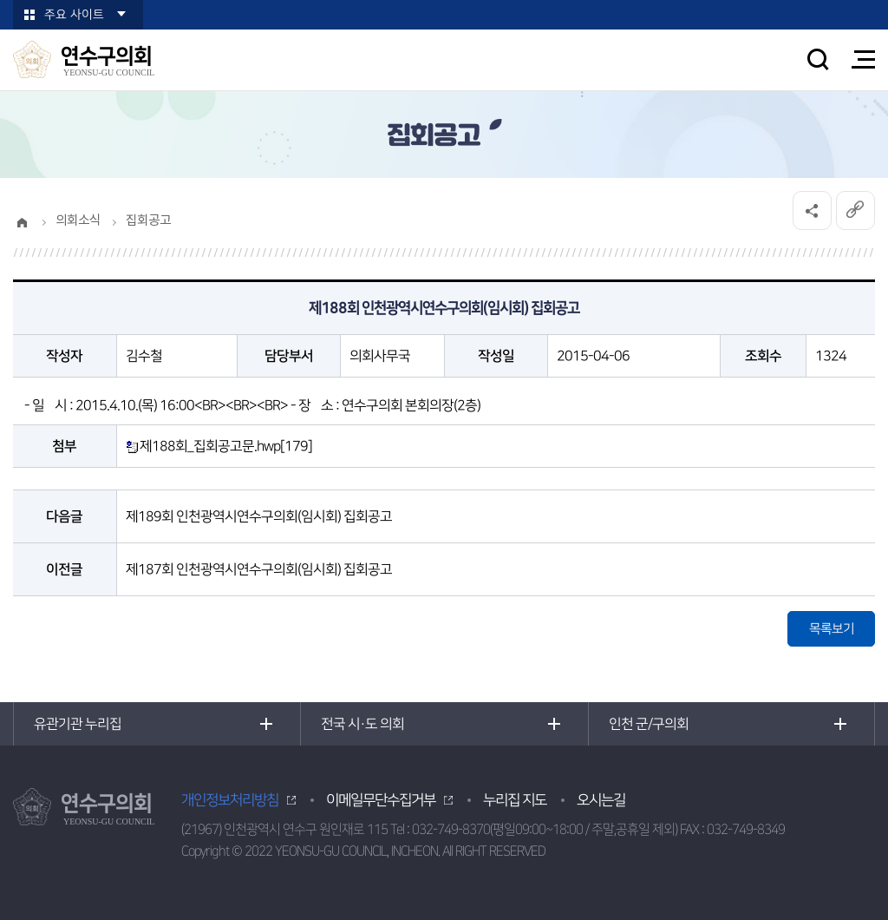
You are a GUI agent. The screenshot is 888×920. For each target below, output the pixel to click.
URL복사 (855, 211)
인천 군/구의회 (649, 724)
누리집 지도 (514, 800)
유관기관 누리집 (77, 724)
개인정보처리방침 (229, 800)
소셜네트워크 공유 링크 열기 (811, 211)
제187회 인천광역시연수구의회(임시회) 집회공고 (259, 569)
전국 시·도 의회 (362, 724)
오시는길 (601, 800)
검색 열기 (817, 59)
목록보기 (831, 628)
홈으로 (21, 222)
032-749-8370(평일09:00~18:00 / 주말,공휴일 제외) (544, 829)
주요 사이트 (74, 15)
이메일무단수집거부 (380, 800)
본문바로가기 (0, 0)
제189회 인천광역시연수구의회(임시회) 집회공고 (259, 516)
